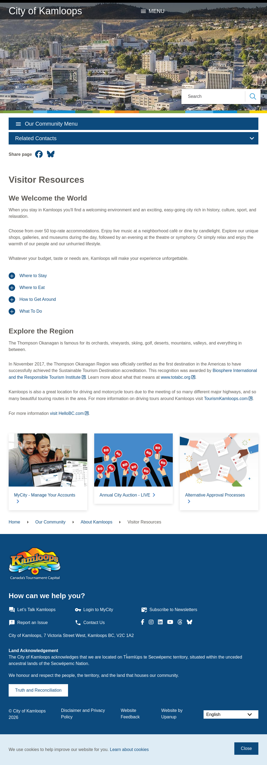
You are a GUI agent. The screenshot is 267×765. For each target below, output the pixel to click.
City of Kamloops (45, 10)
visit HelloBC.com (67, 413)
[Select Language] (231, 714)
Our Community (50, 522)
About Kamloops (96, 522)
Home (14, 522)
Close (246, 748)
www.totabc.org (175, 377)
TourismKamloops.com (226, 398)
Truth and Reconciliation (38, 690)
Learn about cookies (129, 749)
